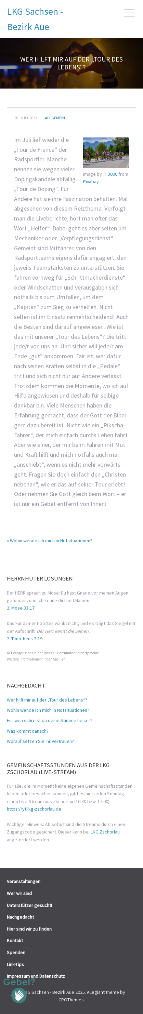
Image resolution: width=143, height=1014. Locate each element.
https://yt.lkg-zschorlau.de (34, 809)
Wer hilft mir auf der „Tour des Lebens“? (47, 700)
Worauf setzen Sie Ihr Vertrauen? (40, 741)
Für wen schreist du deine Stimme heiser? (49, 720)
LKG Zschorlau (105, 832)
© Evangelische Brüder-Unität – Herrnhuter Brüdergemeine (53, 653)
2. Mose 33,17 (21, 608)
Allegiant (96, 992)
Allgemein (55, 117)
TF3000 (110, 174)
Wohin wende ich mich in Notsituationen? (48, 710)
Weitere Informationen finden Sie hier (36, 659)
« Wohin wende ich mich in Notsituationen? (49, 540)
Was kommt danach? (28, 731)
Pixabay (91, 181)
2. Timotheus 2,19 (24, 639)
